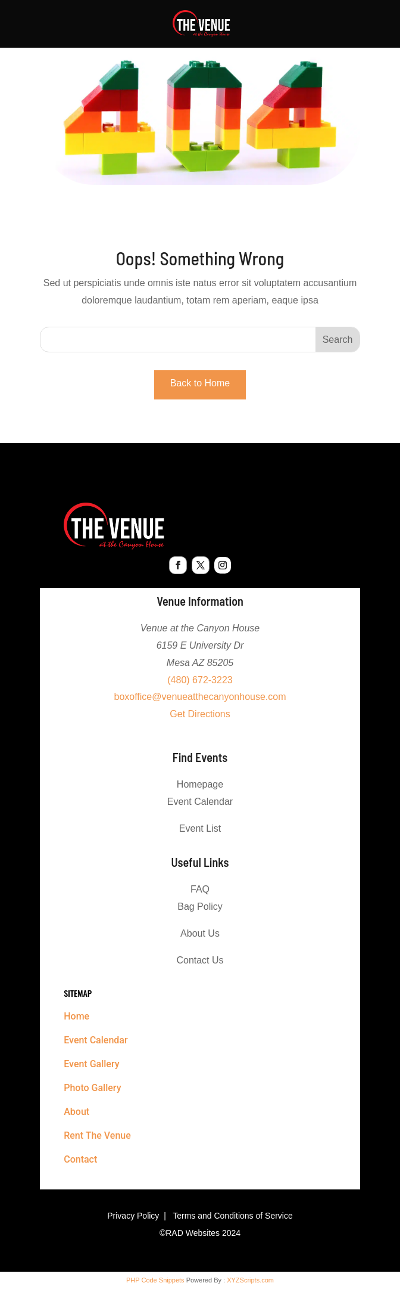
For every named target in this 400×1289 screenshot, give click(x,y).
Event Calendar (200, 802)
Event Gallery (91, 1064)
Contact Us (199, 960)
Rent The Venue (97, 1135)
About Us (200, 933)
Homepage (200, 784)
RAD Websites (192, 1233)
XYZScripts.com (250, 1280)
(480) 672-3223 (199, 680)
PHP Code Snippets (155, 1280)
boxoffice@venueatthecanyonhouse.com (200, 697)
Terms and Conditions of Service (233, 1215)
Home (76, 1016)
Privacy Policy (133, 1215)
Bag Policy (200, 906)
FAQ (200, 889)
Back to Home (200, 383)
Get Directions (200, 714)
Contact (80, 1159)
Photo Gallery (92, 1087)
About (76, 1111)
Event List (200, 828)
